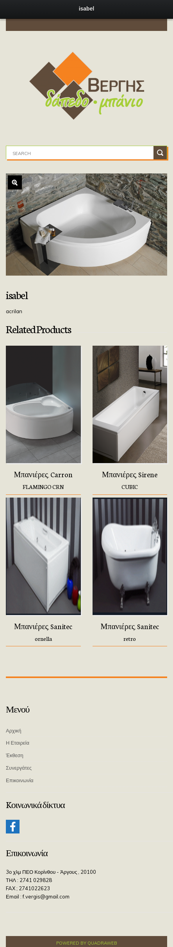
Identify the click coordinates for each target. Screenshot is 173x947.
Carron (61, 474)
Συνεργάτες (19, 768)
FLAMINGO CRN (43, 487)
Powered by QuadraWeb (86, 943)
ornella (43, 638)
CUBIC (129, 487)
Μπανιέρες (31, 474)
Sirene (147, 474)
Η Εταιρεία (17, 743)
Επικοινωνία (20, 780)
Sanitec (61, 626)
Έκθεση (14, 755)
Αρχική (13, 730)
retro (129, 638)
